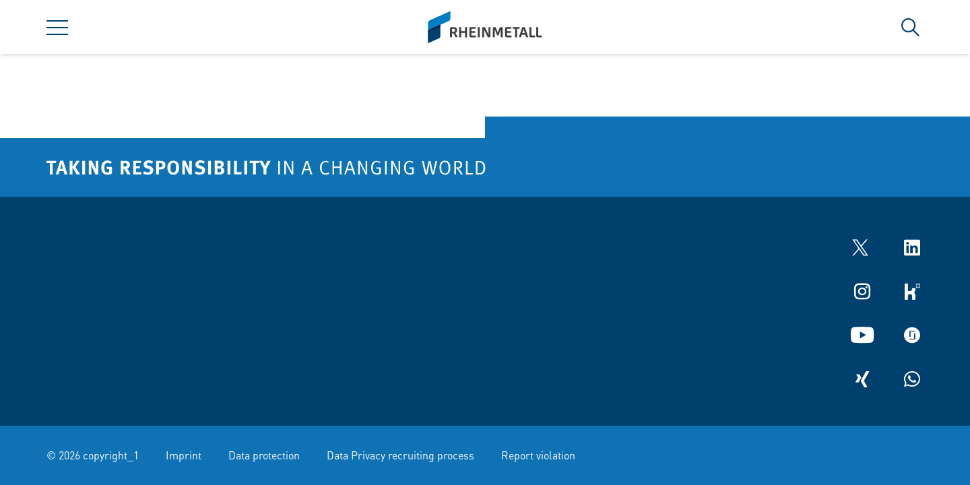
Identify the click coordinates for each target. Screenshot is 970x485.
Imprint (183, 455)
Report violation (538, 455)
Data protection (264, 455)
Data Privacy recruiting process (400, 455)
